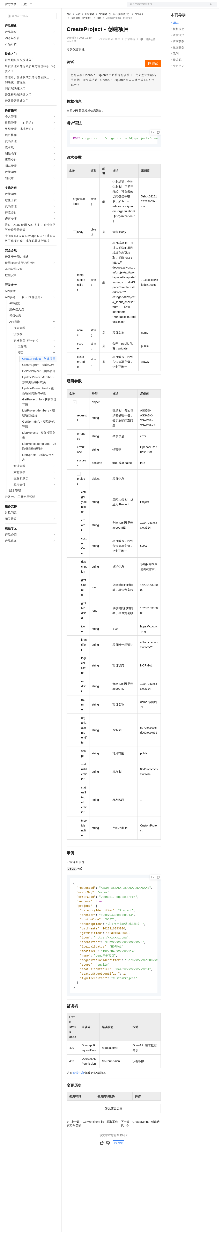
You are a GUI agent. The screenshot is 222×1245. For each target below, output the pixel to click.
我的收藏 (150, 52)
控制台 (185, 6)
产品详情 (130, 52)
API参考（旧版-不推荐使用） (115, 27)
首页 (69, 27)
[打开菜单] (6, 6)
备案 (175, 6)
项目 (99, 31)
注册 (195, 6)
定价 (89, 6)
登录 (210, 6)
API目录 (139, 27)
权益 (79, 6)
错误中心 (78, 1091)
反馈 (118, 1161)
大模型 (42, 6)
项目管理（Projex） (81, 31)
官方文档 (10, 17)
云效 (24, 17)
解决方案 (66, 6)
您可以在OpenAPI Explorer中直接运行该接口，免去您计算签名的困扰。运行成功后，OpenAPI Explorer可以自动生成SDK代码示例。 (113, 93)
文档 (166, 6)
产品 (53, 6)
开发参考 (90, 27)
